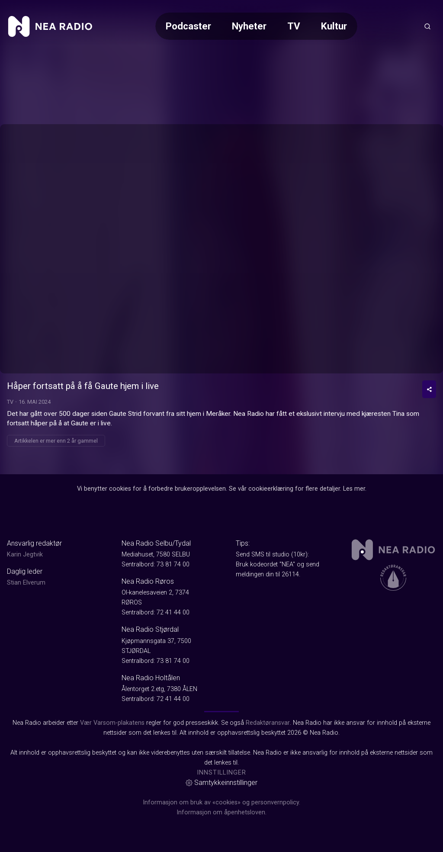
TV (293, 26)
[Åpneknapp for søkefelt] (427, 26)
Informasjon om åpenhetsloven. (221, 812)
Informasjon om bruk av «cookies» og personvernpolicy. (221, 802)
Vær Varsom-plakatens (112, 723)
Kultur (334, 26)
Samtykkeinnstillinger (221, 782)
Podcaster (188, 26)
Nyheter (249, 26)
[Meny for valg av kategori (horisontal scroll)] (256, 26)
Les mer (354, 488)
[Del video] (429, 389)
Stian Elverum (26, 582)
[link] (50, 26)
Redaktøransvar (268, 723)
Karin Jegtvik (25, 554)
